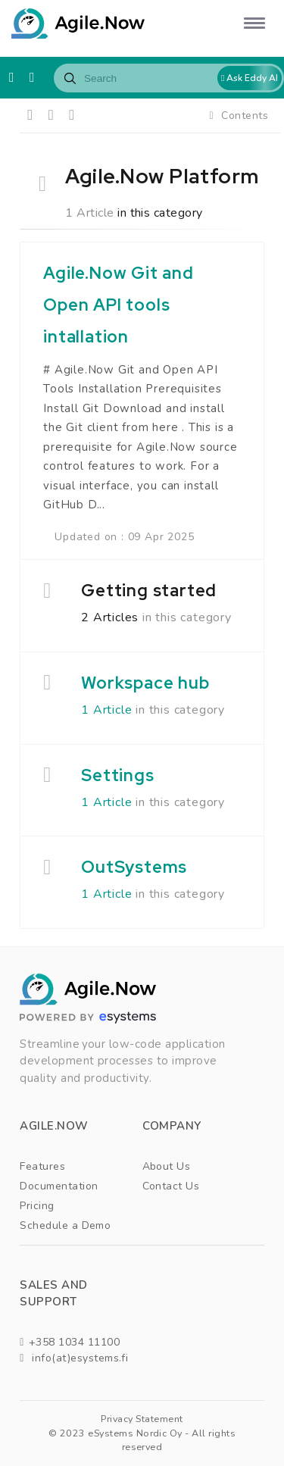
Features (42, 1166)
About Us (166, 1166)
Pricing (37, 1206)
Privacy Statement (142, 1418)
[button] (252, 22)
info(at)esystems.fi (74, 1358)
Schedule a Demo (65, 1225)
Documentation (59, 1186)
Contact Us (171, 1186)
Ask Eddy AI (249, 78)
